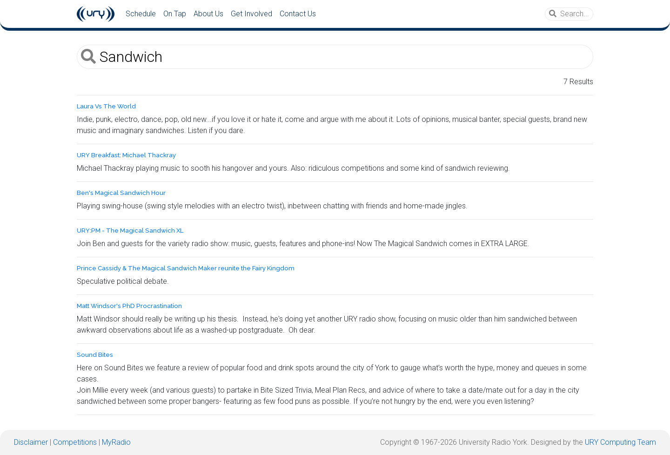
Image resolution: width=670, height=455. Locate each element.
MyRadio (116, 442)
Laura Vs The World (106, 106)
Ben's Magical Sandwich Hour (121, 192)
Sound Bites (95, 354)
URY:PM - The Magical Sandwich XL (130, 230)
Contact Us (298, 13)
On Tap (174, 13)
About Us (208, 13)
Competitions (75, 442)
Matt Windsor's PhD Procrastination (129, 305)
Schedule (141, 13)
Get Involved (251, 13)
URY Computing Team (620, 442)
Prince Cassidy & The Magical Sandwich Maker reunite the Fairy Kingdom (186, 268)
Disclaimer (31, 442)
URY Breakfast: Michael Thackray (126, 155)
